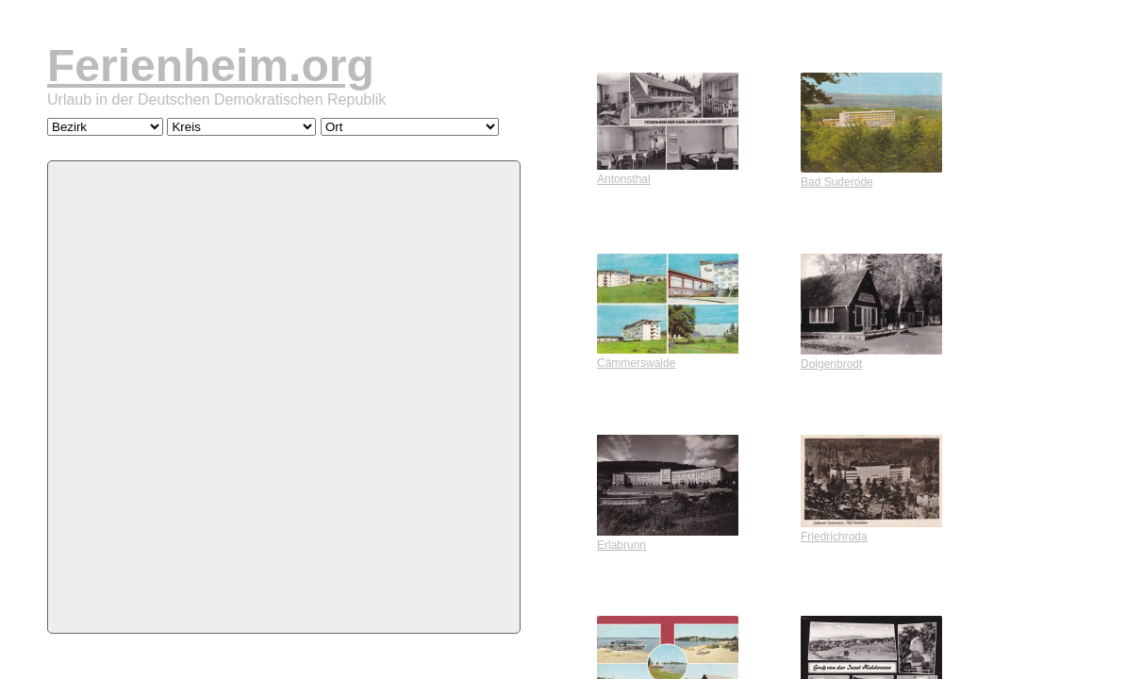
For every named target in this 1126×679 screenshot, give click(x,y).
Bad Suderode (871, 175)
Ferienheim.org (210, 66)
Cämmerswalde (667, 356)
